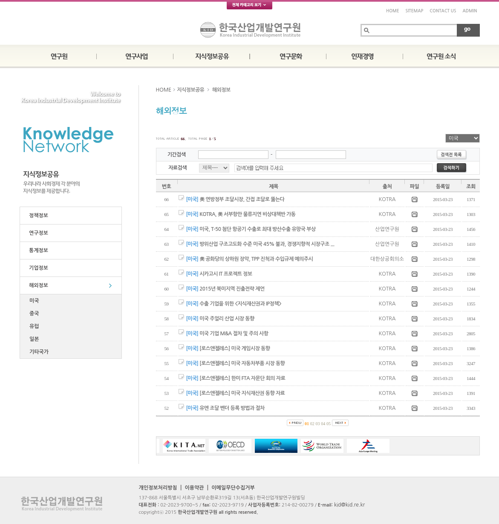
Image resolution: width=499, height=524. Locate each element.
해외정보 (37, 285)
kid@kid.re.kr (349, 504)
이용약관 (194, 487)
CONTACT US (443, 11)
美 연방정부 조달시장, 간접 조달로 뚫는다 (241, 199)
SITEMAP (414, 11)
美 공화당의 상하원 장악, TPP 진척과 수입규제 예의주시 (256, 259)
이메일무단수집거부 (233, 487)
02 (312, 423)
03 (318, 423)
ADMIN (470, 11)
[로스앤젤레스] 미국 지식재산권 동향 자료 (242, 393)
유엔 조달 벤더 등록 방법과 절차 (232, 408)
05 (328, 423)
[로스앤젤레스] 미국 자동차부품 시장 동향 (242, 363)
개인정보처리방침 (158, 487)
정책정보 (37, 215)
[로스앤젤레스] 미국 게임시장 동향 (234, 348)
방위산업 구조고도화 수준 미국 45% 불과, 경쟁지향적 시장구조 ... (266, 244)
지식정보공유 (190, 89)
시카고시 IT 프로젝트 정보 (225, 273)
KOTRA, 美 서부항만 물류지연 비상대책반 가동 (247, 214)
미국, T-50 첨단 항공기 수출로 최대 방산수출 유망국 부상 (257, 229)
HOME (392, 11)
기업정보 (37, 268)
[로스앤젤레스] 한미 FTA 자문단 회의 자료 (242, 378)
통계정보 (37, 250)
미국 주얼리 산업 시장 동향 (226, 318)
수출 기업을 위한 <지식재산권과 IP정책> (240, 303)
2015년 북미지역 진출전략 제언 (231, 288)
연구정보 (37, 233)
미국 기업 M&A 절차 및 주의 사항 (233, 333)
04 (323, 423)
